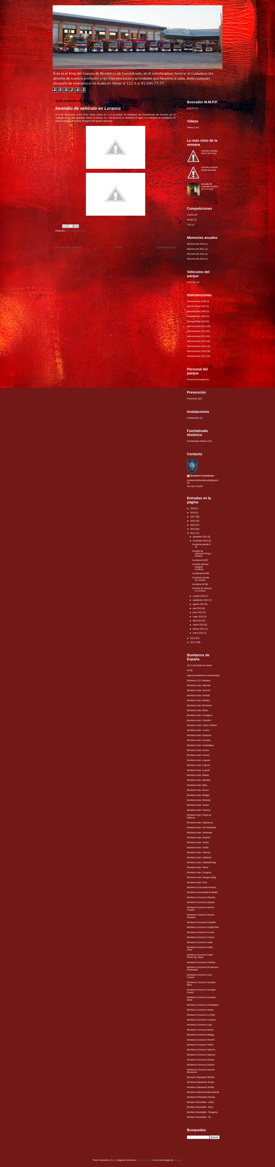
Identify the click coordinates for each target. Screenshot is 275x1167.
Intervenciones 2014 (196, 341)
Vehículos (191, 282)
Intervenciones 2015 (196, 346)
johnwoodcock (144, 1160)
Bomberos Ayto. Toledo (198, 847)
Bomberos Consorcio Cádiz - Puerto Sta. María (200, 956)
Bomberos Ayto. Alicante (198, 695)
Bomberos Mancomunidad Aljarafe (203, 1092)
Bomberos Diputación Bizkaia (200, 1077)
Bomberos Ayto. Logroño (198, 765)
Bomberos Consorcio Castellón (201, 922)
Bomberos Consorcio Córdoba (201, 962)
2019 (193, 508)
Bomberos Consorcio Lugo (199, 1025)
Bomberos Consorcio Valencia (201, 1049)
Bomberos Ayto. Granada (199, 740)
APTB (189, 670)
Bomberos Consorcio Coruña (200, 932)
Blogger (178, 1160)
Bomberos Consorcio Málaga (200, 1035)
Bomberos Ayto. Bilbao (197, 710)
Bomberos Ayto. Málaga (198, 795)
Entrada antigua (166, 247)
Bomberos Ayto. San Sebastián (201, 827)
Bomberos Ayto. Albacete (198, 685)
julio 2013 (197, 608)
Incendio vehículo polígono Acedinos (200, 567)
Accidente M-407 (200, 560)
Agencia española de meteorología (203, 675)
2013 (193, 533)
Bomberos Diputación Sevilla (200, 1082)
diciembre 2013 (200, 536)
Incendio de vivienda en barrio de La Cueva (209, 186)
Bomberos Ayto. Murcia (198, 790)
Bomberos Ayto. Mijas (197, 785)
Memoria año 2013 (195, 259)
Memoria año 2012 (195, 254)
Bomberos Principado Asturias (201, 1097)
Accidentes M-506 (200, 573)
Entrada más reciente (68, 247)
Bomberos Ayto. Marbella (198, 780)
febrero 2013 (199, 629)
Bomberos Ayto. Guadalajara (200, 745)
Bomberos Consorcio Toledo (200, 1045)
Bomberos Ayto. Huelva (198, 750)
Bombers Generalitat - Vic (199, 1117)
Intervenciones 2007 (196, 306)
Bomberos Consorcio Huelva (200, 1010)
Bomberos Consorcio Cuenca (200, 937)
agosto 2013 (199, 604)
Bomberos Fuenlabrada (202, 476)
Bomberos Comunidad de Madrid (202, 892)
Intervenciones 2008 (196, 311)
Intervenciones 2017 (196, 356)
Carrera (190, 215)
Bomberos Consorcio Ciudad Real (203, 927)
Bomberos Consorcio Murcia (200, 1030)
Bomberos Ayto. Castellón (199, 720)
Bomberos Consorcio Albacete (201, 897)
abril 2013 (198, 620)
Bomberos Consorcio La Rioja (201, 1015)
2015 (193, 525)
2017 (193, 516)
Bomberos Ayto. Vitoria (197, 867)
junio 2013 (198, 612)
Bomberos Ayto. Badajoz (198, 700)
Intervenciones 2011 (196, 326)
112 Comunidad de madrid (199, 665)
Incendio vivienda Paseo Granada (209, 168)
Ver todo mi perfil (195, 486)
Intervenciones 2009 (196, 316)
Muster (190, 219)
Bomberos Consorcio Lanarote (201, 1020)
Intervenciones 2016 (196, 351)
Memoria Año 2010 (196, 244)
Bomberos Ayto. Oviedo (198, 805)
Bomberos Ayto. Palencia (198, 810)
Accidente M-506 (200, 584)
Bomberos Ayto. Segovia (198, 837)
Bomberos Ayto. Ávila (197, 882)
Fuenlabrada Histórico (197, 441)
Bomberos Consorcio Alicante (200, 902)
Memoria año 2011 (195, 249)
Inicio (119, 247)
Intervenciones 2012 (196, 331)
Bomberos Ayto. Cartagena (199, 715)
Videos (190, 127)
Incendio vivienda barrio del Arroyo (209, 152)
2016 (193, 521)
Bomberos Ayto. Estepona (199, 735)
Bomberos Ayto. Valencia (198, 852)
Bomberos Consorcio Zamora (200, 1059)
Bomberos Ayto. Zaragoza (199, 872)
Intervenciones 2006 (196, 301)
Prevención (192, 398)
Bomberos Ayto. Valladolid (199, 857)
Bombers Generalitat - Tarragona (202, 1112)
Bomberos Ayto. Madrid (198, 775)
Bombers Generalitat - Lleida (200, 1102)
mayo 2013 (198, 616)
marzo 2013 (198, 624)
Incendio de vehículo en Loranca (202, 589)
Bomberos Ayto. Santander (199, 832)
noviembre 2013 (200, 541)
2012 (193, 638)
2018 (193, 512)
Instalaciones (193, 418)
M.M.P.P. (191, 108)
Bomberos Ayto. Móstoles (199, 800)
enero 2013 (198, 633)
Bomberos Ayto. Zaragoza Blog (201, 877)
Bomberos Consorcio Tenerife (201, 1040)
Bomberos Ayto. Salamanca (200, 822)
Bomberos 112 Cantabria (198, 680)
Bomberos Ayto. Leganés (198, 760)
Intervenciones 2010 (196, 321)
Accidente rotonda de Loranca (200, 578)
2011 (193, 642)
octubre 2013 (199, 596)
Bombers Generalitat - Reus (200, 1107)
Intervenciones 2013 (76, 230)
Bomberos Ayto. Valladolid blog (201, 862)
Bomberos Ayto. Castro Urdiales (202, 725)
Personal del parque (196, 379)
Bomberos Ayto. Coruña (198, 730)
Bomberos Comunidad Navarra (201, 887)
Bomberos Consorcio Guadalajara (203, 1005)
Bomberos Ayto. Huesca (198, 755)
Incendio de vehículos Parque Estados (201, 553)
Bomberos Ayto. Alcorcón (198, 690)
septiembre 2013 (201, 600)
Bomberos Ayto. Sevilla (198, 842)
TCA (189, 225)
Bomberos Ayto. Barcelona (199, 705)
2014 (193, 529)
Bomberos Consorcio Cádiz (200, 942)
